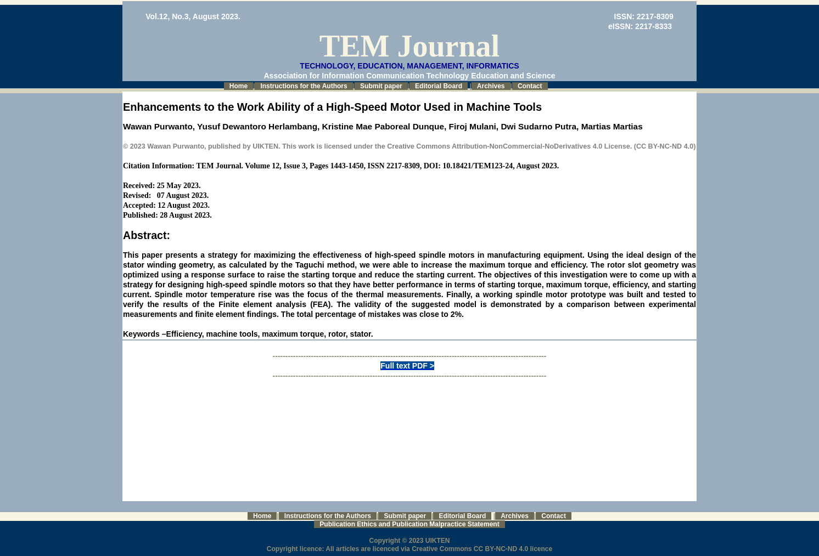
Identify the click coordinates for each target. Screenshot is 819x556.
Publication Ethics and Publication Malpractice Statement (409, 524)
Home (238, 86)
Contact (530, 86)
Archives (491, 86)
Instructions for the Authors (303, 86)
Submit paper (381, 86)
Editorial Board (438, 86)
